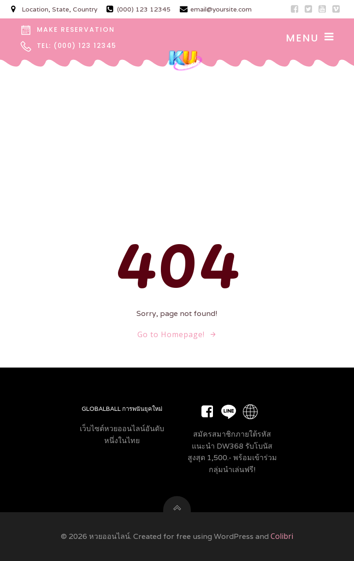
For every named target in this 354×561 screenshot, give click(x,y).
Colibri (282, 536)
